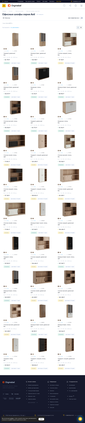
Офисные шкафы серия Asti (32, 11)
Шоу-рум (52, 407)
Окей (41, 419)
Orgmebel (9, 382)
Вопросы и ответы (54, 401)
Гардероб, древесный (15, 54)
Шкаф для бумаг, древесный (42, 54)
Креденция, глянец (42, 88)
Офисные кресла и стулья (34, 393)
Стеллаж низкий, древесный (69, 190)
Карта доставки (72, 399)
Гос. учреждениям (73, 390)
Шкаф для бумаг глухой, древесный (69, 88)
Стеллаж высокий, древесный (69, 291)
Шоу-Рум (58, 1)
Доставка (45, 1)
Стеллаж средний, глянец (69, 54)
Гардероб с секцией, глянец (42, 190)
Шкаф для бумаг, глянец (15, 291)
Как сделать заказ (30, 1)
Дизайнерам (72, 385)
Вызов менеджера (54, 393)
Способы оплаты (53, 387)
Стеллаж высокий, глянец (15, 122)
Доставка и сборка (54, 385)
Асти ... (8, 51)
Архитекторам (72, 387)
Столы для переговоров (33, 390)
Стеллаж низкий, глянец (15, 156)
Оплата (38, 1)
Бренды (71, 396)
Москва (6, 1)
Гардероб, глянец (15, 257)
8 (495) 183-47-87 (70, 415)
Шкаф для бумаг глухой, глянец (42, 224)
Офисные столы (31, 396)
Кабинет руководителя (33, 385)
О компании (20, 1)
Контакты (52, 1)
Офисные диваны (32, 399)
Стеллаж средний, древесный (69, 224)
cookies (12, 418)
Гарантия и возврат (54, 404)
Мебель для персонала (33, 387)
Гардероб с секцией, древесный (42, 156)
